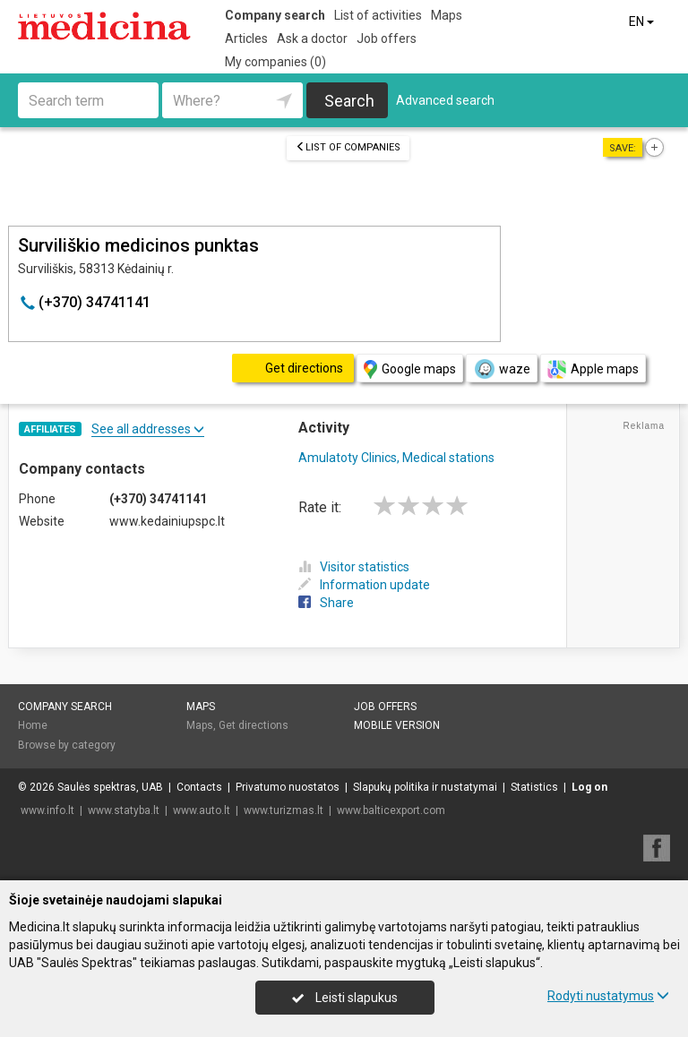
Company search (275, 15)
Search (349, 100)
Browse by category (67, 745)
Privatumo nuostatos (288, 787)
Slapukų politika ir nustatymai (425, 787)
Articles (246, 38)
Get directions (253, 725)
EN (643, 21)
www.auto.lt (201, 810)
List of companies (348, 147)
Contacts (199, 787)
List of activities (378, 15)
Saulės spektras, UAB (110, 787)
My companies (275, 62)
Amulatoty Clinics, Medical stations (396, 457)
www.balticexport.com (391, 810)
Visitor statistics (353, 567)
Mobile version (397, 725)
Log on (589, 787)
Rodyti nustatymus (608, 996)
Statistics (534, 787)
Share (326, 603)
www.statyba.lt (123, 810)
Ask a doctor (312, 38)
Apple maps (593, 369)
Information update (364, 585)
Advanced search (445, 100)
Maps (446, 15)
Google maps (410, 369)
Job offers (387, 38)
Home (32, 725)
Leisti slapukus (345, 997)
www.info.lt (47, 810)
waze (501, 369)
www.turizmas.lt (283, 810)
